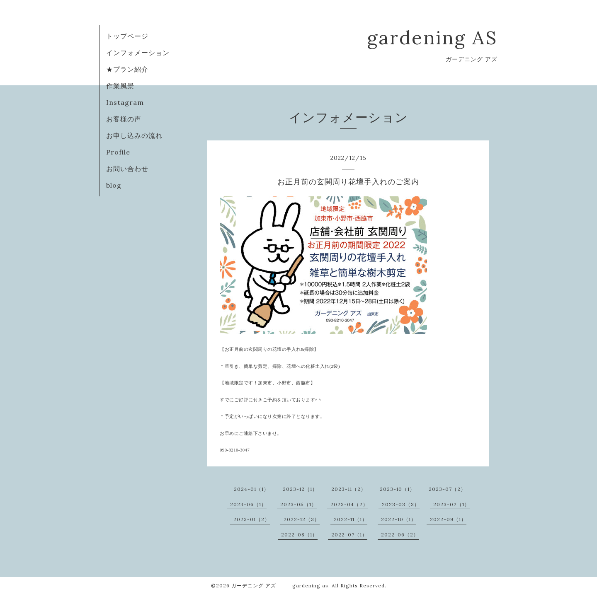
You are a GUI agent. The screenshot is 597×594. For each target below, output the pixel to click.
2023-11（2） (348, 489)
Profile (118, 152)
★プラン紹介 (127, 69)
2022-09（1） (448, 519)
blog (113, 185)
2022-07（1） (349, 534)
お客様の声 (123, 119)
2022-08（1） (299, 534)
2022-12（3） (302, 519)
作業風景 (120, 86)
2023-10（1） (397, 489)
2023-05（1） (298, 504)
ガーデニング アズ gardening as (279, 585)
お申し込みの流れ (134, 135)
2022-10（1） (398, 519)
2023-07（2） (447, 489)
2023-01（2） (251, 519)
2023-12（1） (300, 489)
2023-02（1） (451, 504)
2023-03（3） (401, 504)
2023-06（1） (248, 504)
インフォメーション (138, 52)
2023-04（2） (349, 504)
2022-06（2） (400, 534)
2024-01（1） (251, 489)
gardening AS (432, 37)
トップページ (127, 36)
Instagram (125, 102)
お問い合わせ (127, 168)
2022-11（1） (350, 519)
